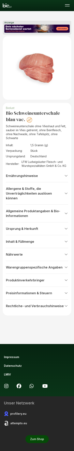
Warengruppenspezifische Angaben (37, 267)
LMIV (7, 374)
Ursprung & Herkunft (37, 229)
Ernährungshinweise (37, 176)
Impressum (11, 357)
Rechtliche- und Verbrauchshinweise (37, 306)
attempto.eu (15, 423)
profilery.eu (15, 413)
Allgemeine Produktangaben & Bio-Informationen (37, 213)
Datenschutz (13, 365)
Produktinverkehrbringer (37, 280)
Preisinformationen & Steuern (37, 293)
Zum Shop (37, 439)
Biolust (10, 108)
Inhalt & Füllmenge (37, 242)
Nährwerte (37, 254)
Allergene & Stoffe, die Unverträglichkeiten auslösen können (37, 193)
